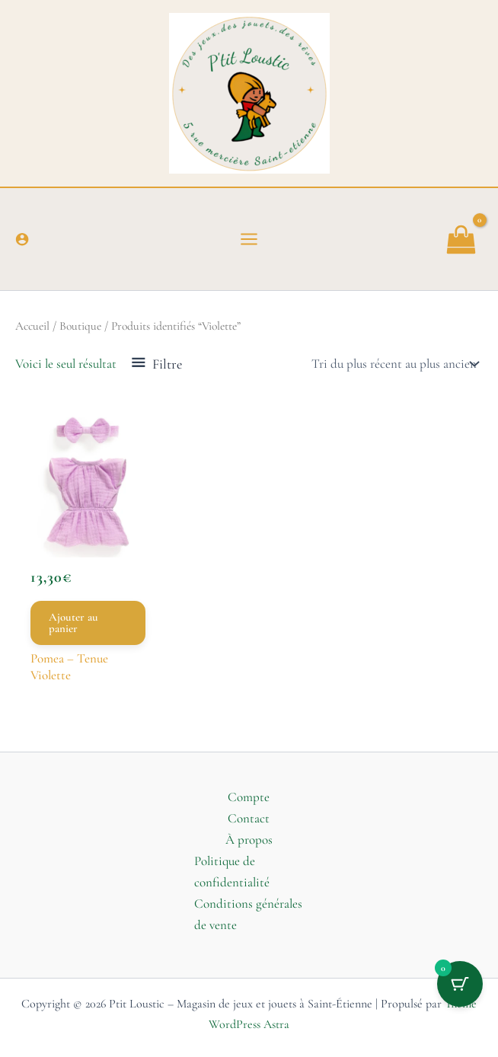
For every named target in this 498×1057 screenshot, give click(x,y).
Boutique (80, 326)
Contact (249, 818)
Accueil (32, 326)
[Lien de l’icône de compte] (22, 239)
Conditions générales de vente (248, 914)
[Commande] (394, 364)
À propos (249, 840)
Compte (249, 797)
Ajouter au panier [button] (73, 622)
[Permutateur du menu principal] (249, 239)
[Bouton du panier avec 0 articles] (460, 984)
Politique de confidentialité (232, 871)
